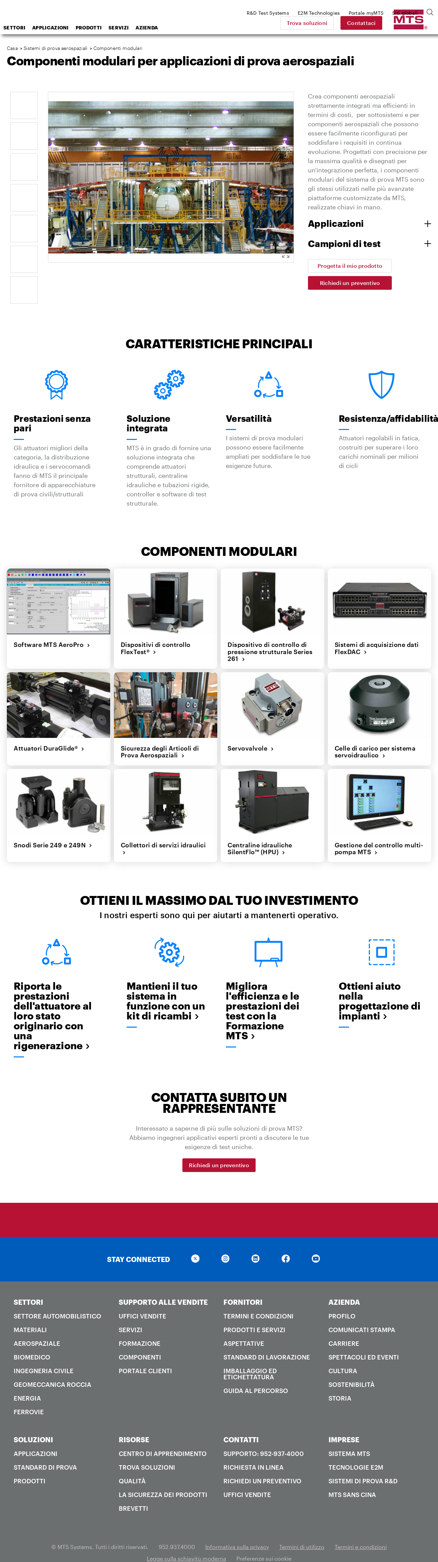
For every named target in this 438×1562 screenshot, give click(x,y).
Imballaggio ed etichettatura (250, 1356)
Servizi (173, 27)
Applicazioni (105, 27)
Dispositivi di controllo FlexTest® (156, 631)
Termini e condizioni (258, 1298)
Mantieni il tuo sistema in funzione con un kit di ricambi (166, 983)
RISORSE (134, 1422)
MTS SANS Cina (352, 1477)
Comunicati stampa (361, 1312)
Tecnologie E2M (355, 1449)
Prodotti (143, 27)
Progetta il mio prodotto (350, 265)
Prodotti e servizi (254, 1312)
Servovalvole (251, 730)
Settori (69, 27)
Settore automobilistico (57, 1298)
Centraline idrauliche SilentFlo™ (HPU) (260, 831)
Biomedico (32, 1339)
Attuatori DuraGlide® (49, 730)
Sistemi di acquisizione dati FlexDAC (377, 631)
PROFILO (342, 1298)
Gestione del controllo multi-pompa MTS (379, 831)
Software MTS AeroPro (52, 627)
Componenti (140, 1339)
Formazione (139, 1325)
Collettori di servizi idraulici (163, 831)
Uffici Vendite (142, 1298)
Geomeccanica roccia (52, 1366)
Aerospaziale (37, 1325)
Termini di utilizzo (301, 1529)
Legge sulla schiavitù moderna (186, 1540)
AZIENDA (344, 1284)
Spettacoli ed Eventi (363, 1339)
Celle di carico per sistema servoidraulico (375, 734)
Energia (27, 1380)
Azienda (201, 27)
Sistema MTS (349, 1436)
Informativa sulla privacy (237, 1529)
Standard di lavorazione (266, 1339)
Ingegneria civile (44, 1353)
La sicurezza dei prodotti (163, 1477)
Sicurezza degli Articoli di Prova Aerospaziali (160, 734)
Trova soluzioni (356, 22)
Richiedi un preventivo (350, 282)
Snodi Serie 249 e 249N (53, 827)
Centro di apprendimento (163, 1436)
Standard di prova (45, 1449)
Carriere (343, 1325)
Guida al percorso (255, 1373)
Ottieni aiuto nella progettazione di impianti (380, 983)
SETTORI (28, 1284)
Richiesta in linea (253, 1449)
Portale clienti (145, 1353)
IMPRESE (343, 1422)
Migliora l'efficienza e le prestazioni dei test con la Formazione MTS (262, 993)
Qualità (132, 1463)
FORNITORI (242, 1284)
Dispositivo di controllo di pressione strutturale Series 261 (270, 634)
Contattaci (410, 22)
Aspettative (243, 1325)
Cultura (342, 1353)
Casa (12, 48)
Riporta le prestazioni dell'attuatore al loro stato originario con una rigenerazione (53, 998)
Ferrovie (29, 1394)
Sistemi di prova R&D (363, 1463)
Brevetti (133, 1490)
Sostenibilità (351, 1366)
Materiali (30, 1312)
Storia (339, 1380)
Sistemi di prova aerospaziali (55, 48)
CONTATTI (241, 1422)
